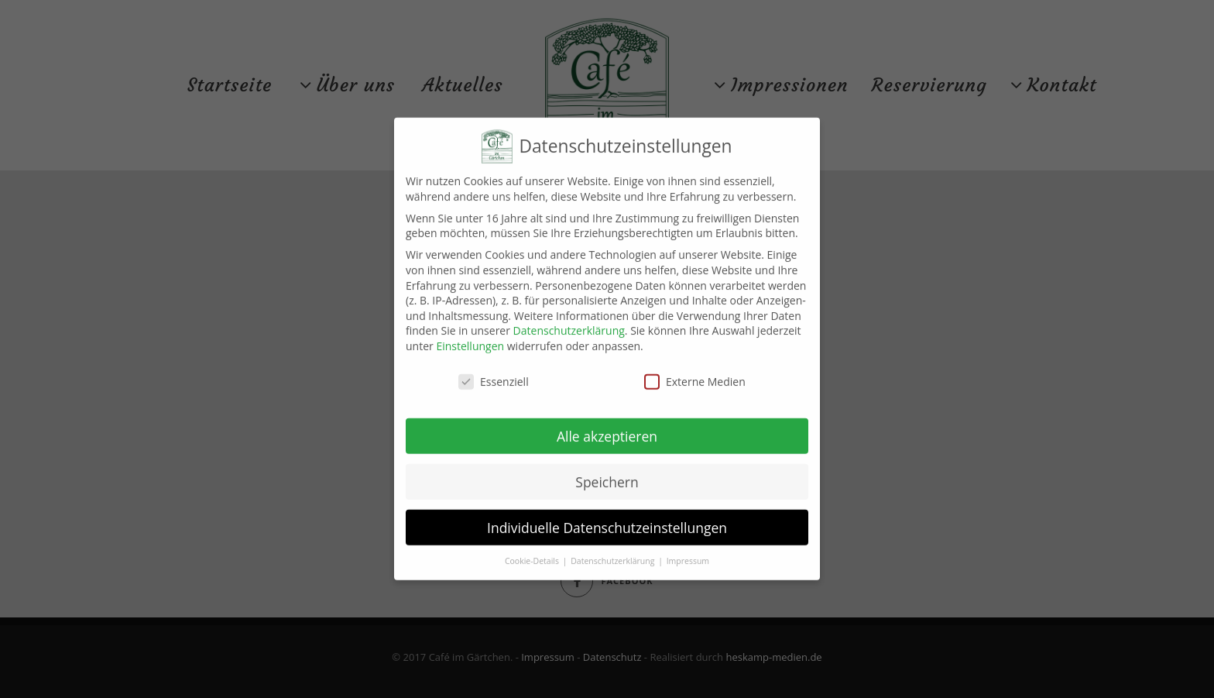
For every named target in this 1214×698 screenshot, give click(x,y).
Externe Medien (695, 375)
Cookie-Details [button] (533, 554)
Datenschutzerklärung (569, 324)
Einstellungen (470, 339)
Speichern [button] (606, 475)
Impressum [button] (688, 554)
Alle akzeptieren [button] (607, 430)
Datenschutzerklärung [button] (614, 554)
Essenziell (493, 375)
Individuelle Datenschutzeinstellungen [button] (607, 521)
